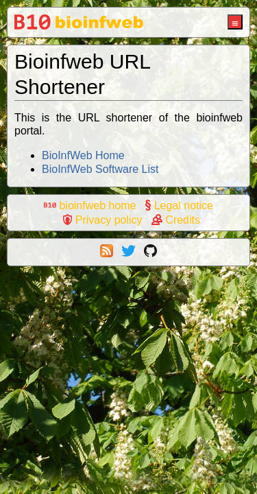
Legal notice (179, 205)
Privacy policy (103, 220)
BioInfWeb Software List (100, 169)
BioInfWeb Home (83, 155)
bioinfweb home (90, 205)
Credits (175, 220)
